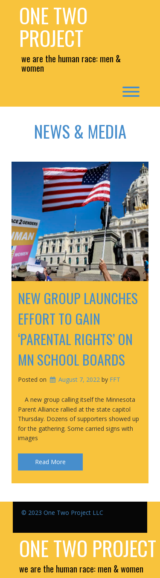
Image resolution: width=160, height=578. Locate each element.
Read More (50, 462)
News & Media (80, 131)
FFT (115, 379)
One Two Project (53, 26)
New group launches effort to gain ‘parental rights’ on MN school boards (78, 328)
